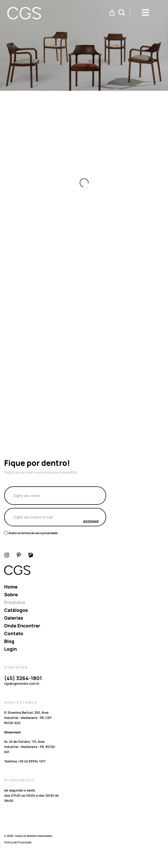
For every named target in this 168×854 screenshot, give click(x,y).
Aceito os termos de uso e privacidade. (33, 533)
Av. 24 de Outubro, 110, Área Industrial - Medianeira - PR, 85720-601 (30, 746)
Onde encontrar (22, 625)
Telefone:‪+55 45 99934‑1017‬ (24, 761)
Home (11, 587)
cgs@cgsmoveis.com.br (21, 683)
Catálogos (16, 610)
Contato (13, 633)
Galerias (13, 618)
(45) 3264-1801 (23, 678)
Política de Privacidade (17, 842)
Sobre (11, 594)
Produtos (14, 602)
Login (10, 649)
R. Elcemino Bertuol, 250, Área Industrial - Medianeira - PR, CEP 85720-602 (27, 717)
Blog (9, 641)
